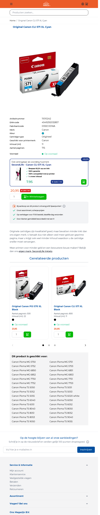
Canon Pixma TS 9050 (23, 421)
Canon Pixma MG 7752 (23, 383)
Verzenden (15, 485)
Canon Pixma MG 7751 (61, 379)
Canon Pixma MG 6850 (24, 370)
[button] (49, 465)
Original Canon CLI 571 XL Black (68, 308)
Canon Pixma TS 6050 (61, 400)
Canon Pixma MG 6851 (61, 370)
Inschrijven (86, 449)
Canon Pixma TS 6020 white (64, 396)
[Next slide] (85, 345)
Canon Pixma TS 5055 (23, 396)
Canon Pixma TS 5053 (61, 391)
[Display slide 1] (43, 345)
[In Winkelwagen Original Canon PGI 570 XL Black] (27, 334)
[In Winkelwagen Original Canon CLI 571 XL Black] (69, 334)
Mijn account (17, 470)
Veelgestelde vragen (20, 478)
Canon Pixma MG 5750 (24, 362)
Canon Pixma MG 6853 (61, 374)
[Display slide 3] (55, 345)
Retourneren (17, 489)
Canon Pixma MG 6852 (24, 374)
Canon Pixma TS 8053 (23, 417)
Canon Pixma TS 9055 (61, 421)
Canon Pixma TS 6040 (23, 400)
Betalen (14, 482)
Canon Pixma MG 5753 (61, 366)
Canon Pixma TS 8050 (61, 408)
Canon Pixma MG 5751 (61, 362)
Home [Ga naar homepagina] (12, 20)
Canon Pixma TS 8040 (23, 408)
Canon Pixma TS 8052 (61, 413)
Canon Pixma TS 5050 (23, 387)
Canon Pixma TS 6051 (23, 404)
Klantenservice (17, 474)
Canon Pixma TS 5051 (61, 387)
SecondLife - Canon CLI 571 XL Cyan (31, 165)
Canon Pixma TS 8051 (23, 413)
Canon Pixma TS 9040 (61, 417)
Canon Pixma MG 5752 (23, 366)
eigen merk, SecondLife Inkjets (35, 251)
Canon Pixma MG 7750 (24, 379)
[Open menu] (11, 4)
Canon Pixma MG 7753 (61, 383)
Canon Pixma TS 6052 (61, 404)
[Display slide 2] (49, 345)
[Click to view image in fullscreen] (49, 74)
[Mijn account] (83, 4)
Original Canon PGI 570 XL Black (27, 308)
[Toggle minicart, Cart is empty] (86, 4)
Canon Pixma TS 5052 (23, 391)
